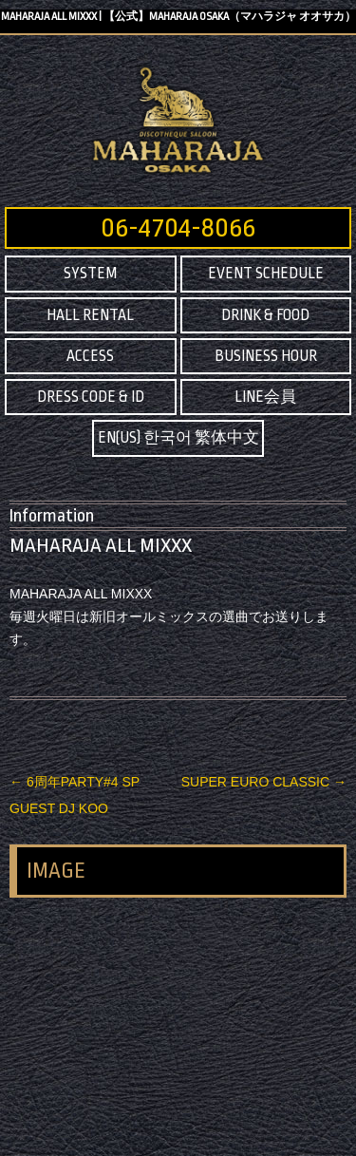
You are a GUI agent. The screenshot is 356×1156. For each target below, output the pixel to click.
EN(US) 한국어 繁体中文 (178, 437)
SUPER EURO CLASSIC (264, 781)
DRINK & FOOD (265, 315)
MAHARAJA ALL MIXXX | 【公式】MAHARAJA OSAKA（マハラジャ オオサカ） (178, 16)
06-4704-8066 (178, 228)
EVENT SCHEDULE (266, 273)
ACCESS (90, 356)
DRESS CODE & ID (90, 397)
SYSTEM (90, 273)
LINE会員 (265, 397)
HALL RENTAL (90, 315)
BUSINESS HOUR (266, 356)
